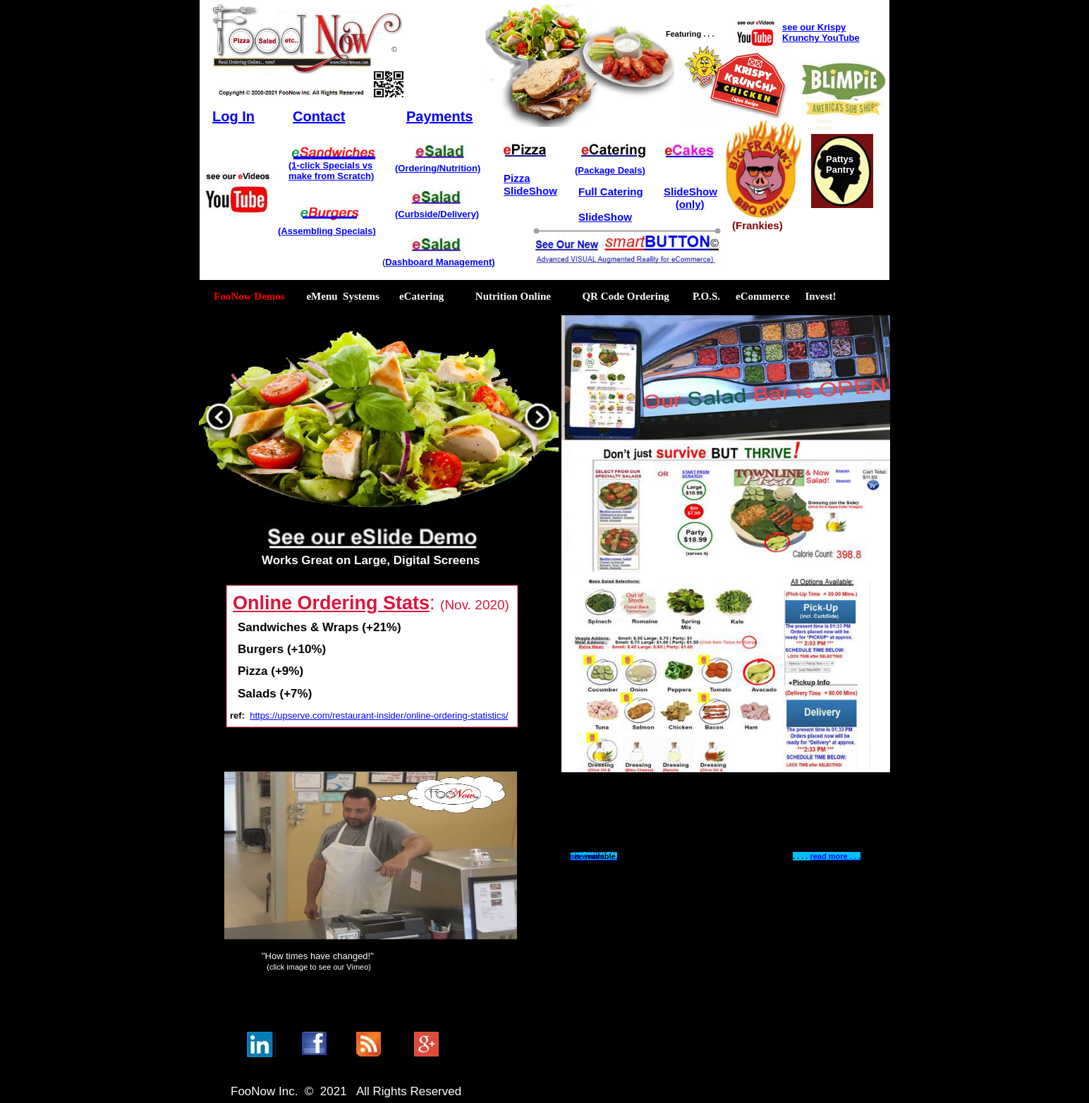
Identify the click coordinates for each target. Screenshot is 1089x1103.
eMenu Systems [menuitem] (336, 296)
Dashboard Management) (439, 262)
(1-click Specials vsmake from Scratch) (331, 170)
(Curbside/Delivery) (437, 214)
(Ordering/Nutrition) (437, 168)
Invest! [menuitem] (820, 296)
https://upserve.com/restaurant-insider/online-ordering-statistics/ (379, 715)
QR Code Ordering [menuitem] (625, 296)
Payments (439, 116)
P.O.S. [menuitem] (706, 296)
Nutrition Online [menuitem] (513, 296)
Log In (233, 116)
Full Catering (610, 191)
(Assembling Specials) (327, 231)
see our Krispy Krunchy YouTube (821, 32)
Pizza (517, 178)
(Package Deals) (610, 170)
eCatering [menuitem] (421, 296)
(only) (690, 204)
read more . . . (835, 856)
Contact (319, 116)
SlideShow (530, 191)
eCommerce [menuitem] (762, 296)
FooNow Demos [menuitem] (245, 296)
